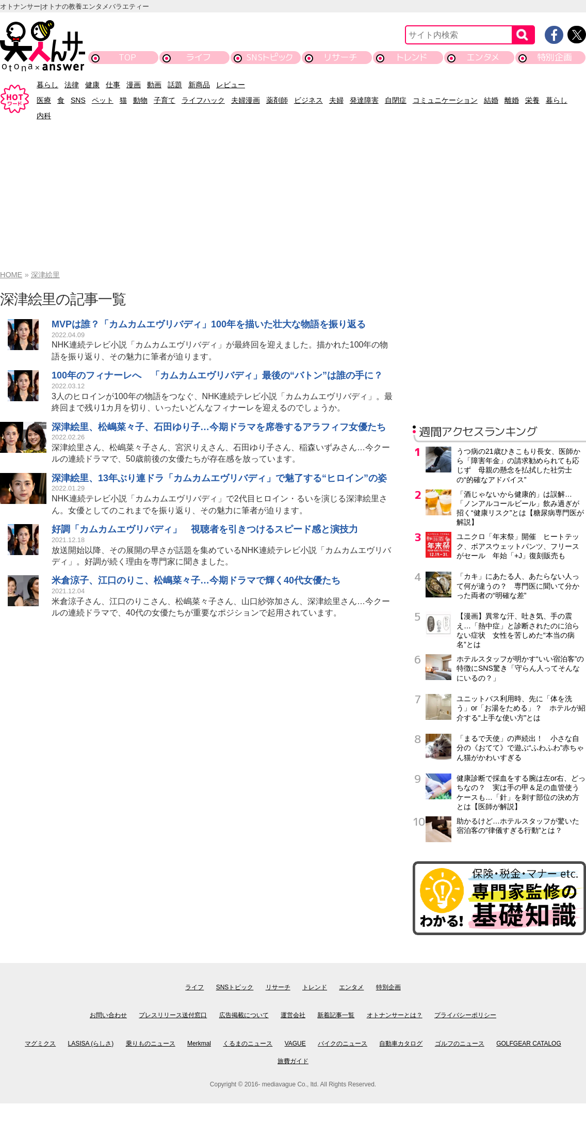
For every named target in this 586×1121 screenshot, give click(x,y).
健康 (92, 85)
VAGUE (295, 1043)
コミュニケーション (445, 100)
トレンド (412, 57)
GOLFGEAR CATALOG (528, 1043)
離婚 (511, 100)
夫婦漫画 (245, 100)
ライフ (198, 57)
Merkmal (199, 1043)
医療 (44, 100)
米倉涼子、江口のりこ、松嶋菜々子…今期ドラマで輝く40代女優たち (196, 580)
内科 (44, 116)
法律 (71, 85)
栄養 (532, 100)
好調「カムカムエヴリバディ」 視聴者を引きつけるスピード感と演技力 (205, 529)
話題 (175, 85)
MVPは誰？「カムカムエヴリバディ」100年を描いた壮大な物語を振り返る (209, 324)
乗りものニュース (150, 1043)
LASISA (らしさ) (91, 1043)
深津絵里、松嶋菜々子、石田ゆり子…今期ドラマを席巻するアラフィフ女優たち (219, 427)
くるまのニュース (247, 1043)
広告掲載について (244, 1015)
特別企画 (554, 57)
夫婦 (336, 100)
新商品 (199, 85)
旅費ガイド (293, 1061)
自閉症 (395, 100)
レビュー (230, 85)
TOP (127, 57)
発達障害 (364, 100)
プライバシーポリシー (465, 1015)
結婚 (491, 100)
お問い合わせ (108, 1015)
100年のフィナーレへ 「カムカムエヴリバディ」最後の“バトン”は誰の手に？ (217, 375)
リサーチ (340, 57)
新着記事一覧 (335, 1015)
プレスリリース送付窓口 (173, 1015)
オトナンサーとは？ (394, 1015)
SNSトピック (269, 57)
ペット (102, 100)
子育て (164, 100)
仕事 (113, 85)
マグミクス (40, 1043)
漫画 (133, 85)
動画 (154, 85)
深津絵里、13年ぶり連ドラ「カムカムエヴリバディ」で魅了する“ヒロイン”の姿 (219, 478)
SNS (78, 100)
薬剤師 (277, 100)
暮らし (47, 85)
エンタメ (483, 57)
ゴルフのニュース (459, 1043)
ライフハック (203, 100)
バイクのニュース (342, 1043)
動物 (140, 100)
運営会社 (293, 1015)
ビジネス (308, 100)
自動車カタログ (400, 1043)
